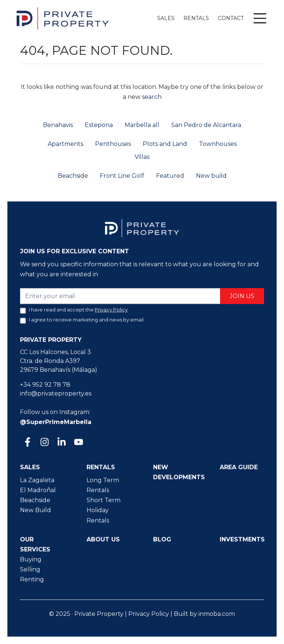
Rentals (196, 18)
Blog (162, 539)
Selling (30, 569)
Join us (242, 296)
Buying (30, 559)
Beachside (73, 175)
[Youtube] (78, 443)
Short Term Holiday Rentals (104, 510)
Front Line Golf (122, 175)
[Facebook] (27, 443)
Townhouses (218, 143)
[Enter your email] (120, 296)
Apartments (65, 143)
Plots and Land (165, 143)
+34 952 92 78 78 (45, 384)
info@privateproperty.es (55, 393)
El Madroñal (38, 490)
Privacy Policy (148, 613)
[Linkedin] (61, 443)
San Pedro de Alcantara (206, 125)
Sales (166, 18)
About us (103, 539)
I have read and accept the (78, 310)
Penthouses (113, 143)
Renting (32, 579)
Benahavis (58, 125)
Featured (170, 175)
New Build (35, 510)
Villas (142, 156)
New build (211, 175)
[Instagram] (44, 443)
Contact (231, 18)
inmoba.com (217, 613)
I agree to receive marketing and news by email (86, 320)
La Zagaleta (37, 480)
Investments (242, 539)
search (151, 96)
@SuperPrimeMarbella (55, 422)
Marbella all (142, 125)
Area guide (239, 467)
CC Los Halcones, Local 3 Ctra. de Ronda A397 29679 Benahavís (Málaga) (58, 360)
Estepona (99, 125)
